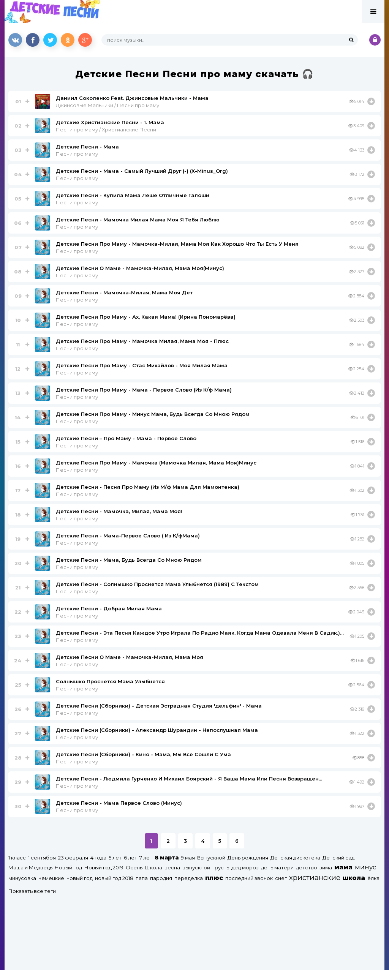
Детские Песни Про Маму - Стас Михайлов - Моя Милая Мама (142, 365)
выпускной (196, 867)
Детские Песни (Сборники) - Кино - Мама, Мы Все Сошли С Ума (143, 754)
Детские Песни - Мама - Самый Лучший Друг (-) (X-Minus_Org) (142, 171)
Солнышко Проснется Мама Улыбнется (110, 681)
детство (306, 867)
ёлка (373, 878)
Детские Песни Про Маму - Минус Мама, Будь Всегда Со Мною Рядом (153, 414)
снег (281, 878)
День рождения (248, 858)
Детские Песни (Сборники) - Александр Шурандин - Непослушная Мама (157, 730)
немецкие (51, 878)
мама (343, 867)
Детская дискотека (295, 858)
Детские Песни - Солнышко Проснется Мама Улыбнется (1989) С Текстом (157, 584)
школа (354, 878)
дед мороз (245, 867)
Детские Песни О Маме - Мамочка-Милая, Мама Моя (129, 657)
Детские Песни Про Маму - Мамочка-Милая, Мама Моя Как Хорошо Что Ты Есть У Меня (177, 244)
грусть (220, 867)
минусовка (22, 878)
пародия (161, 878)
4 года (98, 858)
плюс (214, 878)
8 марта (167, 857)
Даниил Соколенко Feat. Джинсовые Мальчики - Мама (132, 98)
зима (325, 867)
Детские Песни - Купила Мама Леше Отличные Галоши (132, 195)
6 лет (130, 858)
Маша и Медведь (30, 867)
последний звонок (249, 878)
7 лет (145, 858)
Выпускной (211, 858)
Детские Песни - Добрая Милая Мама (109, 608)
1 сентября (42, 858)
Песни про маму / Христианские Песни (106, 129)
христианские (314, 877)
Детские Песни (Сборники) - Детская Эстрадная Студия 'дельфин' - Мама (159, 706)
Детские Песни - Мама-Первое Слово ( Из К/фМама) (128, 535)
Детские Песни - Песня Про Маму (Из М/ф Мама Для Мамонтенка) (147, 487)
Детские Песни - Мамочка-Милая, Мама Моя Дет (124, 292)
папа (142, 878)
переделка (188, 878)
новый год (79, 878)
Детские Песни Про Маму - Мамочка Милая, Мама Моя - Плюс (142, 341)
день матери (277, 867)
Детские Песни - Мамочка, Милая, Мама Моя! (119, 511)
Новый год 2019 (103, 867)
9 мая (188, 858)
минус (365, 867)
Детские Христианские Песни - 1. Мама (110, 122)
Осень (134, 867)
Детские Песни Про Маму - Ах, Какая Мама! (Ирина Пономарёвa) (146, 317)
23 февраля (73, 858)
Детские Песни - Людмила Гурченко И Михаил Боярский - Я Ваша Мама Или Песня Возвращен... (189, 779)
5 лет (115, 858)
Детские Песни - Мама (87, 147)
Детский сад (338, 858)
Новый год (68, 867)
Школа (153, 867)
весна (172, 867)
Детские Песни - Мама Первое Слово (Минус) (119, 803)
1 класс (17, 858)
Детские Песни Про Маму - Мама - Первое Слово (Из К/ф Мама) (144, 390)
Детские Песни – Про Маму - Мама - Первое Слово (126, 438)
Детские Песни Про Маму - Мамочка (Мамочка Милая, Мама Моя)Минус (156, 463)
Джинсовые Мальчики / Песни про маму (107, 105)
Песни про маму (77, 154)
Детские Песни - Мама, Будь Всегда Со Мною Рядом (129, 560)
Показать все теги (32, 891)
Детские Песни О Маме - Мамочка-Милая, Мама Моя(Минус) (140, 268)
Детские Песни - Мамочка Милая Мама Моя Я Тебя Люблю (138, 219)
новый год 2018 (114, 878)
